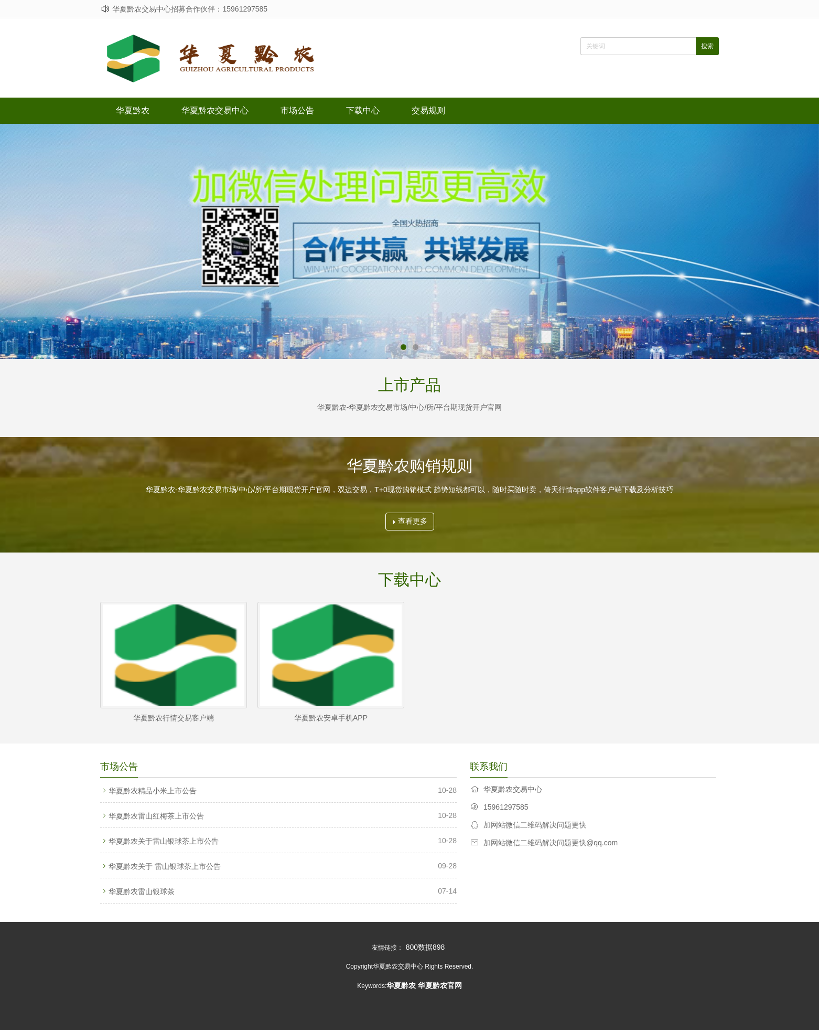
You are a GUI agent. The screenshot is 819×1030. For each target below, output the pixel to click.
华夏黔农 (132, 110)
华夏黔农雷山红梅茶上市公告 (156, 816)
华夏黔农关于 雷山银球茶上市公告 (165, 866)
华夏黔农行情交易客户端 (173, 718)
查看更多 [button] (410, 521)
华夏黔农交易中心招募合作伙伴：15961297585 (189, 9)
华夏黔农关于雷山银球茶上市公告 (164, 841)
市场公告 (297, 110)
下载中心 (363, 110)
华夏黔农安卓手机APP (331, 718)
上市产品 (409, 385)
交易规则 (428, 110)
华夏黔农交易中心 (215, 110)
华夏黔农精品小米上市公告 (153, 791)
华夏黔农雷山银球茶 (142, 891)
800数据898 (425, 947)
